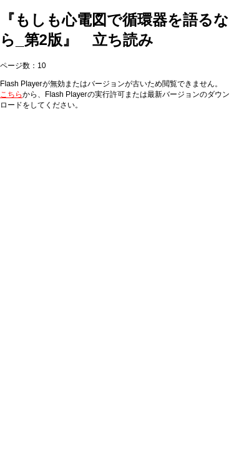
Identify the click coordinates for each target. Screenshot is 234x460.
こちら (11, 94)
